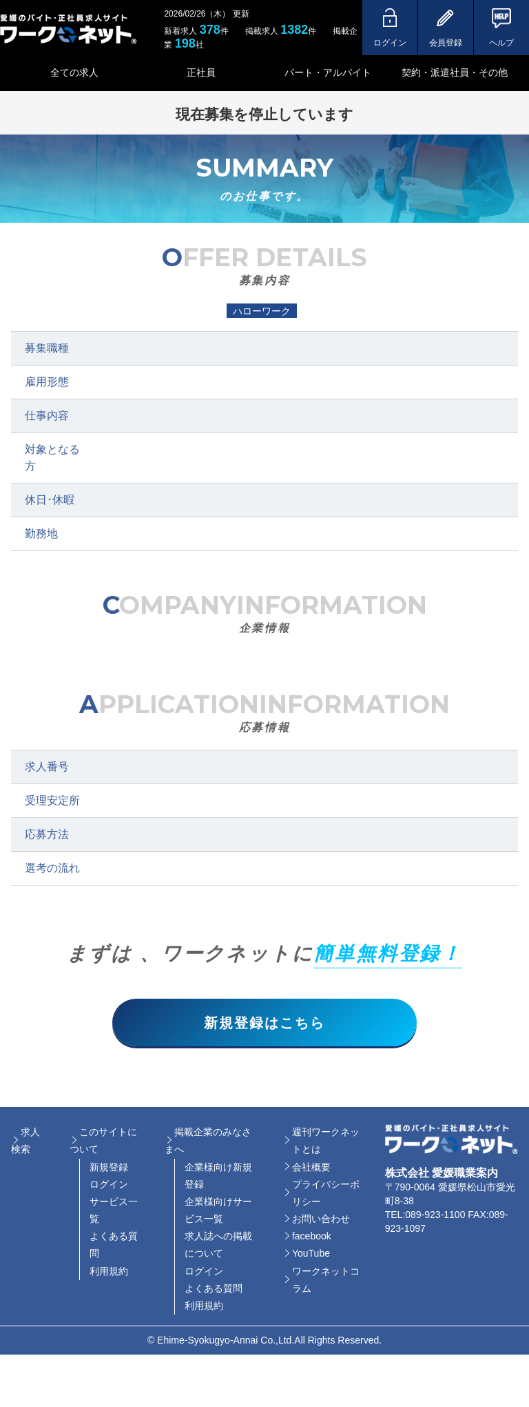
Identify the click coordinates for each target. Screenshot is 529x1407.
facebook (311, 1237)
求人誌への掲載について (218, 1246)
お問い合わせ (321, 1219)
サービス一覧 (114, 1211)
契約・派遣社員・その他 (455, 72)
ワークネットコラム (326, 1280)
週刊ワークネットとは (326, 1141)
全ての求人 (74, 72)
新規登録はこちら (264, 1022)
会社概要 (311, 1167)
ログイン (109, 1184)
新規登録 (109, 1167)
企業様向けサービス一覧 (218, 1211)
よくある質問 (114, 1246)
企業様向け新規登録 (218, 1176)
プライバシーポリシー (326, 1193)
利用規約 (109, 1271)
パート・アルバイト (327, 72)
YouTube (311, 1254)
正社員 (201, 72)
